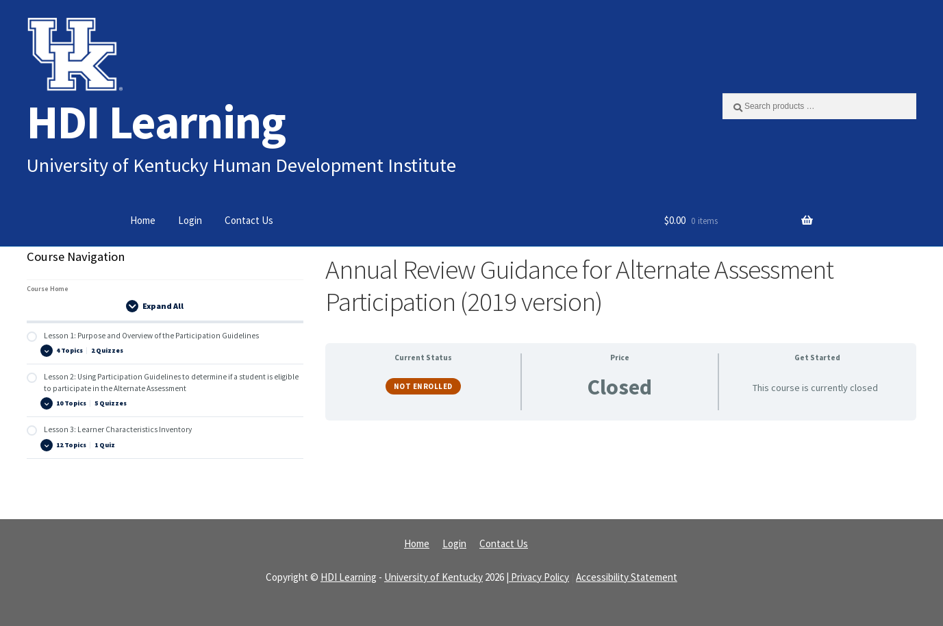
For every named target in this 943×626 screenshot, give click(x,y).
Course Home (47, 288)
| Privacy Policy (537, 577)
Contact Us (249, 220)
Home (142, 220)
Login (190, 220)
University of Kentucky (433, 577)
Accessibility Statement (626, 577)
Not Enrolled (423, 386)
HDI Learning (156, 121)
